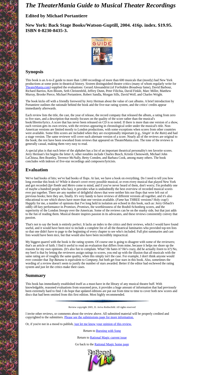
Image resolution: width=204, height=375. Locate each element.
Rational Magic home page (111, 344)
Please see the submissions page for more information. (99, 317)
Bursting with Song (108, 330)
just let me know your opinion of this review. (102, 324)
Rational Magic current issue (108, 337)
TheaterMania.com (38, 87)
